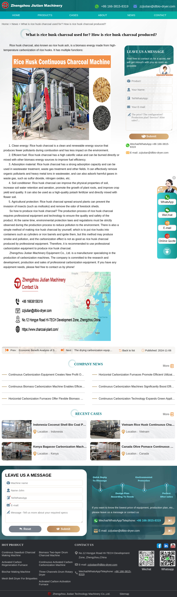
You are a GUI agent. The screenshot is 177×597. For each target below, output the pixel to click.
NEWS (131, 15)
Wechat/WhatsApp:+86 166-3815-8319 (149, 145)
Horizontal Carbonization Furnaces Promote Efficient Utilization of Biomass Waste (137, 374)
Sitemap (124, 593)
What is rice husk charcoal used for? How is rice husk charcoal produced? (63, 23)
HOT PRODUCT (13, 545)
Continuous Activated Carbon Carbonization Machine (55, 563)
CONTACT (160, 15)
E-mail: (98, 564)
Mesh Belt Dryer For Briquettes (19, 578)
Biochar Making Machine (16, 571)
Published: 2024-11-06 (158, 350)
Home (5, 23)
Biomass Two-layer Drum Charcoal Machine (53, 554)
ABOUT (102, 15)
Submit (149, 136)
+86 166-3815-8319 (114, 6)
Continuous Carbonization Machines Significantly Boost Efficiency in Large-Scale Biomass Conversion (137, 386)
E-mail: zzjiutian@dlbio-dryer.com (149, 152)
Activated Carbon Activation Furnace (55, 583)
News (15, 23)
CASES (73, 15)
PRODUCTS (45, 15)
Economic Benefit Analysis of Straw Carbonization (38, 350)
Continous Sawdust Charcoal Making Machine (18, 554)
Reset (25, 529)
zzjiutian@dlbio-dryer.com (157, 6)
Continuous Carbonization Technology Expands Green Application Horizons (137, 398)
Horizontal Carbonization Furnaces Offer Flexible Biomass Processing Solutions (46, 398)
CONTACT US (84, 545)
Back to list (128, 350)
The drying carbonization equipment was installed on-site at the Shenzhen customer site (93, 350)
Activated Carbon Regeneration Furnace (14, 563)
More (166, 365)
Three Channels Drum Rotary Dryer (56, 573)
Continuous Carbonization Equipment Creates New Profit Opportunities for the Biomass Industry (46, 374)
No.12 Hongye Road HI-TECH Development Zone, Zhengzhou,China (104, 555)
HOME (16, 15)
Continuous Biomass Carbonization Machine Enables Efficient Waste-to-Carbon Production (46, 386)
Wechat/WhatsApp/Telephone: (130, 520)
